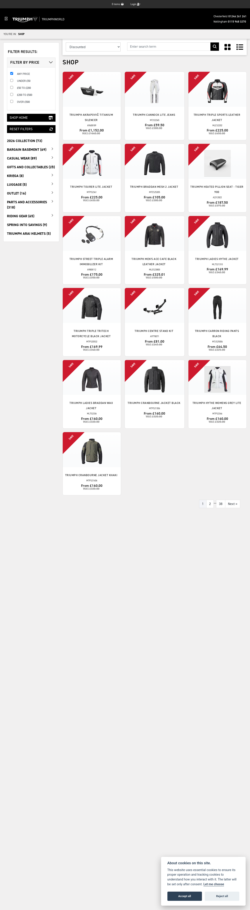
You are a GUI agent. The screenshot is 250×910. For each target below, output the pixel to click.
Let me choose (213, 884)
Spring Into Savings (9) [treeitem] (27, 225)
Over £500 (23, 102)
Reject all (222, 896)
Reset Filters (31, 129)
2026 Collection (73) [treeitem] (24, 141)
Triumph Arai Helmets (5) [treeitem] (29, 233)
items (118, 4)
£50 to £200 (24, 88)
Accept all (184, 896)
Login (135, 4)
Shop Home (31, 117)
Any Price (23, 74)
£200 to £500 (24, 95)
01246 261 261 (237, 16)
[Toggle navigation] (6, 19)
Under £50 (23, 81)
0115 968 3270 (237, 21)
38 (220, 503)
